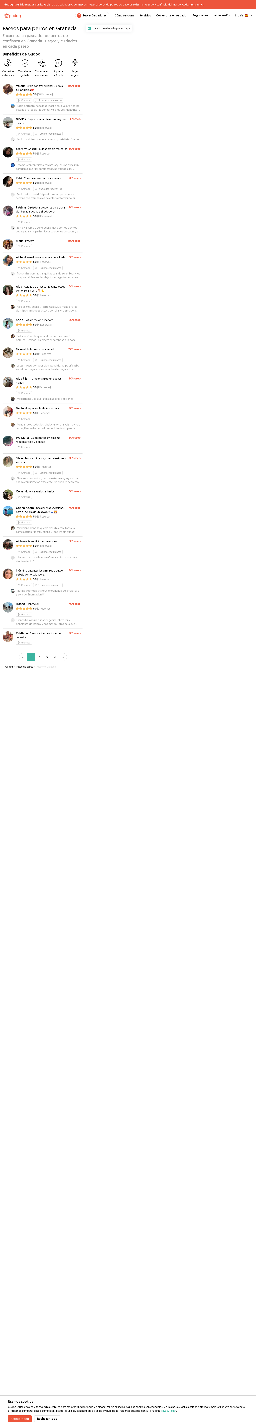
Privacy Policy (168, 1410)
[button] (184, 1092)
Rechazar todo (47, 1419)
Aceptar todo (20, 1419)
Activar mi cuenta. (193, 4)
